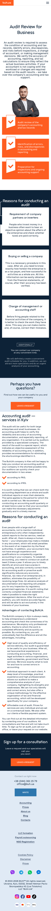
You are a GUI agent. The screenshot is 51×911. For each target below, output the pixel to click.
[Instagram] (17, 896)
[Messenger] (38, 872)
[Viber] (12, 872)
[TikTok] (34, 896)
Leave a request (25, 406)
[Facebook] (23, 896)
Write (25, 792)
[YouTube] (28, 896)
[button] (47, 3)
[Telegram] (21, 872)
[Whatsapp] (30, 872)
